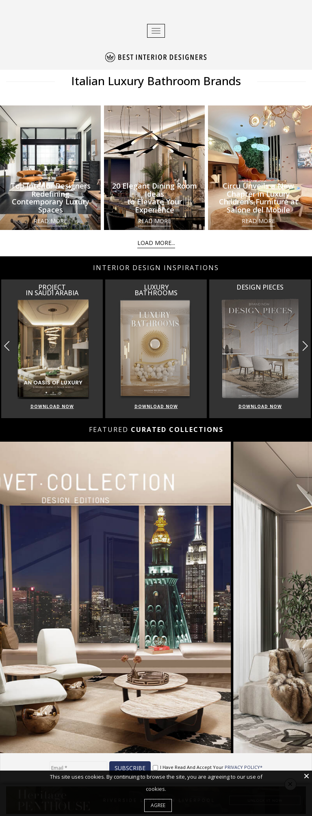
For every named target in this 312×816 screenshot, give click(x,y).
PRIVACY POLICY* (243, 767)
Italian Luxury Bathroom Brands (156, 80)
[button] (305, 346)
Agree (158, 805)
